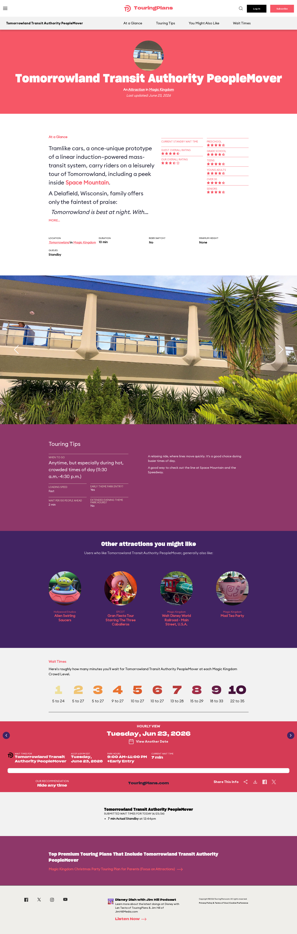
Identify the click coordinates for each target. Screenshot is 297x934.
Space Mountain (87, 182)
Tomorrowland (59, 242)
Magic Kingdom (161, 89)
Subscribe (282, 8)
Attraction (136, 89)
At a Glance (132, 23)
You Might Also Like (204, 23)
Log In (256, 8)
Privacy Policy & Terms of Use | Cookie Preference (223, 903)
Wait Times (242, 23)
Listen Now (132, 919)
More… (54, 220)
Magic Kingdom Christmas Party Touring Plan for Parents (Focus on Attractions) (116, 869)
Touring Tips (165, 23)
